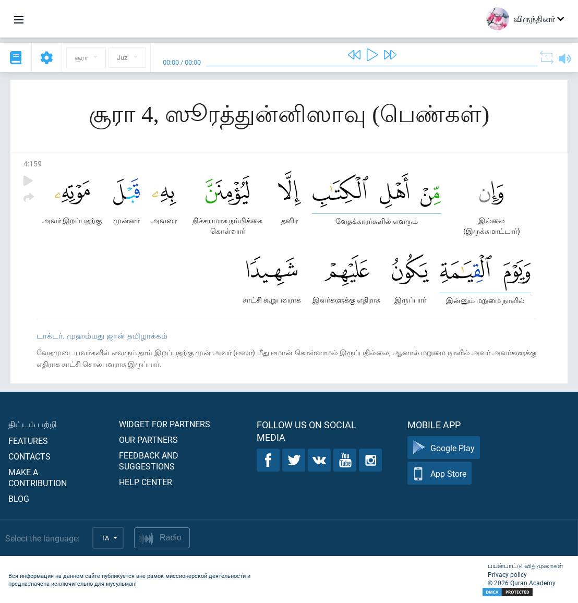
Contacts (29, 456)
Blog (18, 498)
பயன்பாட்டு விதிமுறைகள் (525, 565)
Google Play (444, 448)
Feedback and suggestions (148, 461)
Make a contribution (37, 477)
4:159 (32, 163)
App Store (439, 473)
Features (28, 440)
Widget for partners (164, 423)
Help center (145, 481)
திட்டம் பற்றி (32, 423)
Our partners (148, 439)
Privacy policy (507, 574)
